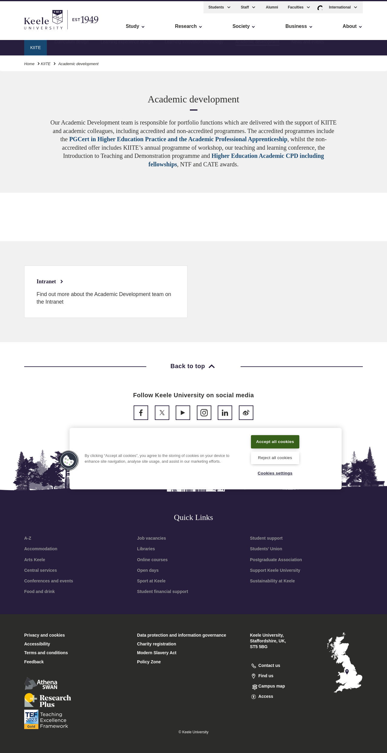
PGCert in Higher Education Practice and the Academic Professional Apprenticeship (178, 139)
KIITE (45, 62)
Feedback (34, 661)
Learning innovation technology (194, 45)
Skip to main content (32, 30)
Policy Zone (149, 661)
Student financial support (162, 591)
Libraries (146, 548)
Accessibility (22, 30)
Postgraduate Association (276, 559)
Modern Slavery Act (156, 652)
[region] (206, 458)
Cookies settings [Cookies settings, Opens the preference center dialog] (275, 473)
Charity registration (156, 643)
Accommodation (40, 548)
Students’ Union (266, 548)
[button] (320, 5)
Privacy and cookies (44, 635)
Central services (40, 570)
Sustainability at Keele (272, 580)
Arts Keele (34, 559)
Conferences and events (48, 580)
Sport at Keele (151, 580)
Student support (266, 538)
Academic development (258, 45)
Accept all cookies (275, 440)
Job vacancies (151, 538)
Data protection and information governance (181, 635)
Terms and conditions (46, 652)
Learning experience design (127, 45)
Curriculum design (71, 45)
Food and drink (39, 591)
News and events (307, 45)
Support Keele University (275, 570)
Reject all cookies (275, 457)
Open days (148, 570)
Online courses (152, 559)
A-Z (27, 538)
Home (29, 62)
